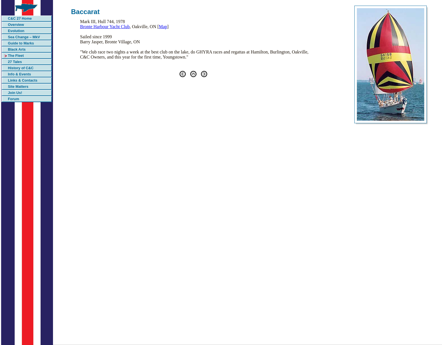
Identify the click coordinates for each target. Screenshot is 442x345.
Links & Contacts (22, 80)
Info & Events (19, 74)
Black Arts (17, 49)
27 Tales (15, 62)
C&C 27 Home (20, 18)
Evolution (16, 31)
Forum (13, 99)
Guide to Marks (21, 43)
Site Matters (18, 86)
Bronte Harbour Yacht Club (105, 26)
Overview (16, 25)
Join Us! (15, 93)
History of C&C (21, 68)
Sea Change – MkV (24, 37)
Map (163, 26)
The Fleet (16, 55)
